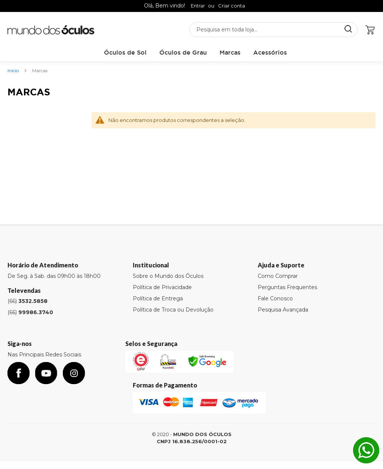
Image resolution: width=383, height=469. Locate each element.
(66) (27, 301)
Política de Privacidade (162, 287)
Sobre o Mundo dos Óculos (168, 276)
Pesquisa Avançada (283, 309)
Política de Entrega (158, 298)
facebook (18, 373)
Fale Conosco (275, 298)
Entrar (198, 6)
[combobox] (273, 29)
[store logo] (50, 29)
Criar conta (231, 6)
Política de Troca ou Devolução (173, 309)
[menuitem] (125, 52)
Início (13, 70)
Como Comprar (278, 276)
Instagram (74, 373)
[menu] (195, 52)
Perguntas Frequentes (287, 287)
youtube (46, 373)
